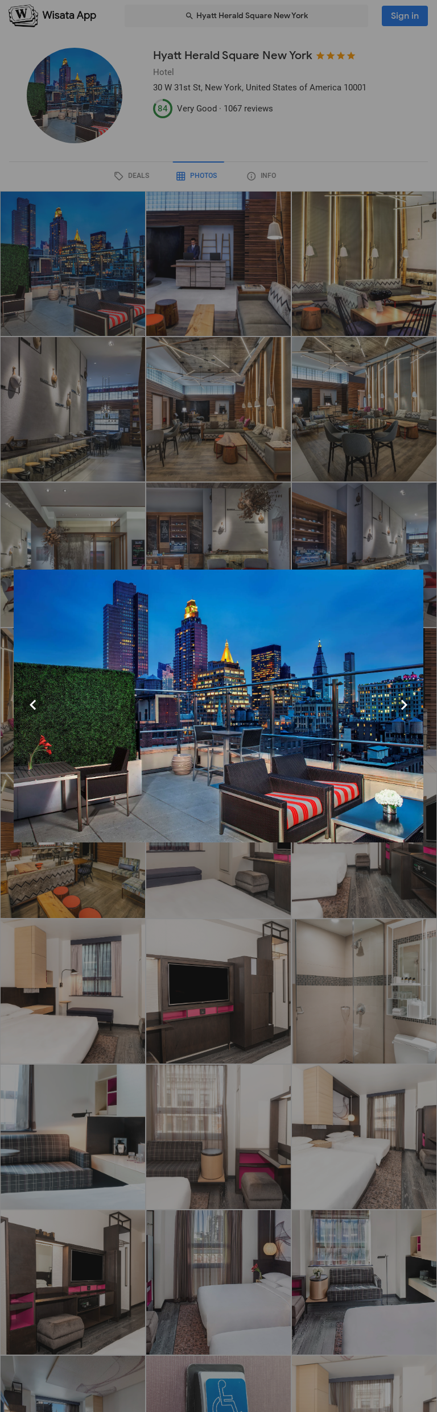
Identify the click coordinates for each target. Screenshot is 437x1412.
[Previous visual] (33, 705)
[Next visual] (404, 705)
